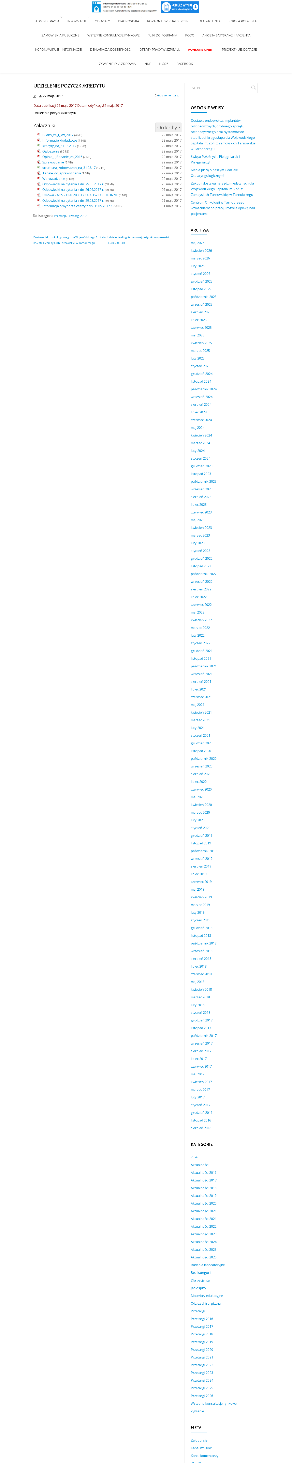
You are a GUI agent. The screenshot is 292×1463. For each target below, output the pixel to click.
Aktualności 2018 (204, 1188)
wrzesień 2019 (202, 858)
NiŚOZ (161, 34)
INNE (149, 34)
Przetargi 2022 (202, 1365)
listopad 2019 (201, 843)
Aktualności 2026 (204, 1257)
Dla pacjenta (200, 1280)
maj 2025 (197, 335)
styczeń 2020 (200, 828)
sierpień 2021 (201, 681)
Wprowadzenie (53, 178)
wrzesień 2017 (202, 1043)
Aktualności (199, 1165)
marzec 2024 (200, 443)
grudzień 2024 (202, 373)
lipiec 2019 (199, 874)
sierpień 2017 (201, 1051)
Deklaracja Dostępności (115, 28)
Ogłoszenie (50, 151)
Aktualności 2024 (204, 1242)
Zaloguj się (199, 1440)
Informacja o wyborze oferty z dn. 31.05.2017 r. (77, 206)
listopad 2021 (201, 658)
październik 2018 (204, 943)
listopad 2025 (201, 289)
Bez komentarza (164, 96)
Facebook (178, 34)
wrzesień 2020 (202, 766)
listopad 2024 (201, 381)
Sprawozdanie (53, 162)
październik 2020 (204, 758)
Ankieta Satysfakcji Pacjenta (218, 23)
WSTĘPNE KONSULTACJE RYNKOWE (117, 23)
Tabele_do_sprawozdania (61, 173)
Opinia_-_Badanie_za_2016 (62, 157)
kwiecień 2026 (201, 250)
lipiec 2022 (199, 597)
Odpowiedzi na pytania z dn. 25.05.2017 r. (73, 184)
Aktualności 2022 (204, 1226)
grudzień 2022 (202, 558)
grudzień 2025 (202, 281)
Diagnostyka (130, 17)
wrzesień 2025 (202, 304)
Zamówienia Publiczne (68, 23)
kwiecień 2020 (201, 804)
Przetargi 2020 (202, 1349)
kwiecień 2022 (201, 620)
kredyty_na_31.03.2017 (59, 146)
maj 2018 (197, 982)
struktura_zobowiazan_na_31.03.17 (69, 167)
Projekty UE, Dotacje (231, 28)
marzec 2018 (200, 997)
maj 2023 (197, 520)
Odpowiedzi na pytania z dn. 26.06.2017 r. (73, 189)
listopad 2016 (201, 1120)
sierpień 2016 (201, 1128)
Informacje (83, 17)
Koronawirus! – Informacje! (66, 28)
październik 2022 (204, 574)
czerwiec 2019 (201, 881)
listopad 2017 (201, 1028)
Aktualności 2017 (204, 1180)
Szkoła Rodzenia (234, 17)
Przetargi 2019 (202, 1342)
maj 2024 (197, 427)
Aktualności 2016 (204, 1172)
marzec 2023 (200, 535)
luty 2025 (198, 358)
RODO (185, 23)
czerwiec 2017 (201, 1066)
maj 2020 (197, 797)
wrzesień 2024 (202, 397)
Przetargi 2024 (202, 1380)
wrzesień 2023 (202, 489)
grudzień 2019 (202, 835)
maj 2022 (197, 612)
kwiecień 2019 (201, 897)
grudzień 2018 (202, 928)
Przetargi (61, 215)
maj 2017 (197, 1074)
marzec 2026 (200, 258)
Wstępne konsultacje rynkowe (214, 1403)
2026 (194, 1157)
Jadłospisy (198, 1288)
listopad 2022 (201, 566)
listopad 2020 (201, 751)
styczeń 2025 (200, 366)
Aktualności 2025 (204, 1249)
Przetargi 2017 (81, 215)
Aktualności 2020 (204, 1203)
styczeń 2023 (200, 550)
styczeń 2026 (200, 273)
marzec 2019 (200, 905)
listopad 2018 (201, 935)
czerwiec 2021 (201, 697)
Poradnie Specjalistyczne (169, 17)
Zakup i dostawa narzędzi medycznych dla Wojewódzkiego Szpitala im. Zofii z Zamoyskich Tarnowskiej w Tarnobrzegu (222, 189)
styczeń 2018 (200, 1012)
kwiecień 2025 (201, 343)
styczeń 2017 (200, 1105)
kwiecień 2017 (201, 1082)
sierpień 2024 (201, 404)
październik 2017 (204, 1035)
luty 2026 (198, 266)
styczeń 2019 (200, 920)
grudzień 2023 (202, 466)
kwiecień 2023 (201, 527)
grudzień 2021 (202, 651)
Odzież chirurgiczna (206, 1303)
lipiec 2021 (199, 689)
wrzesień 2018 (202, 951)
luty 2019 (198, 912)
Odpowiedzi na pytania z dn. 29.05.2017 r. (73, 200)
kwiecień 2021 (201, 712)
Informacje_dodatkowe (59, 140)
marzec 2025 (200, 350)
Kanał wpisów (201, 1448)
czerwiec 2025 (201, 327)
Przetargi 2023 (202, 1372)
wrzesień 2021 (202, 674)
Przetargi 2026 (202, 1396)
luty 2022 (198, 635)
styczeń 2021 (200, 735)
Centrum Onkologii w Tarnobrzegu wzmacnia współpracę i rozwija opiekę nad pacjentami (223, 208)
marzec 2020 (200, 812)
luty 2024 (198, 450)
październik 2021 (204, 666)
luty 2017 (198, 1097)
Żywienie (197, 1411)
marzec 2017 (200, 1089)
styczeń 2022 (200, 643)
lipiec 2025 (199, 320)
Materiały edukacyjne (207, 1295)
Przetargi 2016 (202, 1319)
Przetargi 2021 (202, 1357)
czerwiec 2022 (201, 604)
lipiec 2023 (199, 504)
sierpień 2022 (201, 589)
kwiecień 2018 (201, 989)
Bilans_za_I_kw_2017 (57, 135)
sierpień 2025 (201, 312)
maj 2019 (197, 889)
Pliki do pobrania (162, 23)
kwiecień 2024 (201, 435)
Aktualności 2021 (204, 1211)
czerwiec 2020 (201, 789)
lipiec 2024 (199, 412)
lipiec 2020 (199, 781)
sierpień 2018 (201, 958)
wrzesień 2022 (202, 581)
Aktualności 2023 (204, 1234)
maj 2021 (197, 704)
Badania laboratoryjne (208, 1265)
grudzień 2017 (202, 1020)
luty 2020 (198, 820)
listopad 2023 (201, 474)
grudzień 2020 (202, 743)
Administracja (55, 17)
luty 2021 (198, 728)
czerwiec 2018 (201, 974)
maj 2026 (197, 243)
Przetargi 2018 (202, 1334)
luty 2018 (198, 1005)
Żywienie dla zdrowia (123, 34)
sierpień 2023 (201, 497)
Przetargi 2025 (202, 1388)
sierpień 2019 (201, 866)
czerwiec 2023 (201, 512)
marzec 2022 (200, 627)
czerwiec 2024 (201, 420)
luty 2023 (198, 543)
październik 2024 (204, 389)
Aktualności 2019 (204, 1195)
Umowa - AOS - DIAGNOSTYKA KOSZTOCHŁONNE (80, 195)
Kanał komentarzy (204, 1455)
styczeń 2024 (200, 458)
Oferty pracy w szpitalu (160, 28)
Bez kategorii (201, 1272)
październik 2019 (204, 851)
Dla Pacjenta (205, 17)
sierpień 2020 (201, 774)
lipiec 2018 (199, 966)
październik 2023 (204, 481)
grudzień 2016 (202, 1112)
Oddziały (106, 17)
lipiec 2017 (199, 1058)
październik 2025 (204, 297)
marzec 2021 (200, 720)
